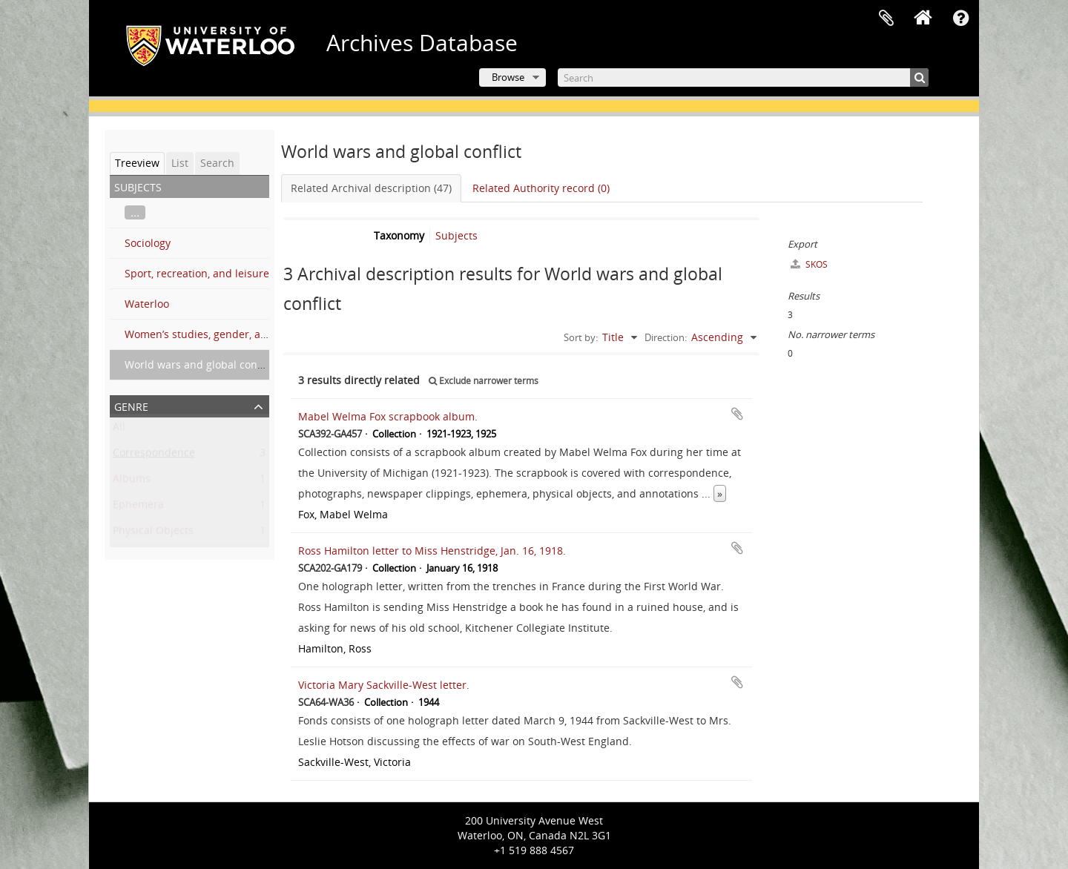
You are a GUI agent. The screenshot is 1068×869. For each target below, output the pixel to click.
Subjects (456, 235)
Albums (132, 482)
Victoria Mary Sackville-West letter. (383, 685)
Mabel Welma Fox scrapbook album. (388, 416)
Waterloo (147, 304)
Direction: (666, 337)
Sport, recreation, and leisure (197, 273)
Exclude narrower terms (483, 380)
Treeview (137, 163)
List (179, 163)
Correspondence (154, 456)
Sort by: (581, 337)
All (119, 430)
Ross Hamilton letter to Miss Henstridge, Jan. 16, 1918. (432, 550)
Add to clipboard (737, 413)
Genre (131, 405)
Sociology (148, 243)
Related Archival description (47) (371, 188)
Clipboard (886, 18)
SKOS (809, 264)
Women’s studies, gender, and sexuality (222, 334)
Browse (508, 77)
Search (217, 163)
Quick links (960, 18)
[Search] (743, 77)
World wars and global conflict (200, 364)
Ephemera (138, 507)
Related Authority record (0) (541, 188)
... (135, 212)
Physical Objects (153, 533)
